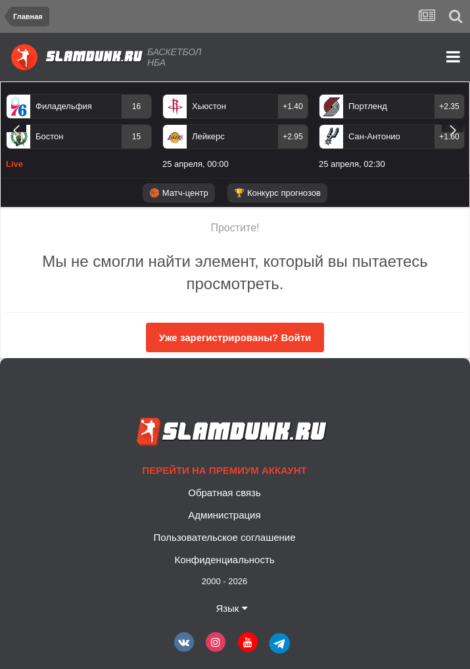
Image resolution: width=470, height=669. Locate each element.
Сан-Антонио (374, 136)
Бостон (49, 136)
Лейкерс (208, 136)
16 (136, 106)
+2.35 (449, 106)
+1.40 (292, 106)
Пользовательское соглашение (224, 537)
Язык (231, 608)
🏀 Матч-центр (178, 193)
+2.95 (292, 136)
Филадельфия (63, 106)
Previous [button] (16, 128)
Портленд (367, 106)
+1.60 (449, 136)
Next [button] (452, 128)
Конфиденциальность (224, 559)
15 (136, 136)
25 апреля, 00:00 (195, 164)
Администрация (224, 514)
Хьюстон (209, 106)
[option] (79, 134)
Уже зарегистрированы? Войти (235, 337)
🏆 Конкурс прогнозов (277, 193)
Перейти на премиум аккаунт (224, 470)
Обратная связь (224, 492)
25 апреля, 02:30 (352, 164)
